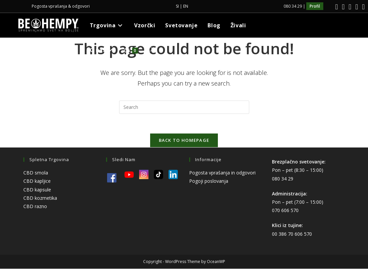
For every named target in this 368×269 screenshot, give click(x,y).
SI (177, 6)
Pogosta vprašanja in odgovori (222, 173)
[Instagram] (343, 7)
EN (185, 6)
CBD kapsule (37, 190)
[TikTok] (362, 7)
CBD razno (35, 207)
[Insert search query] (184, 107)
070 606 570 (285, 211)
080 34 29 (282, 179)
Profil (315, 6)
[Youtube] (356, 7)
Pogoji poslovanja (208, 181)
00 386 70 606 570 (292, 234)
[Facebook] (336, 7)
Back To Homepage (184, 141)
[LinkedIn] (350, 7)
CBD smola (35, 173)
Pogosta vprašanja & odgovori (61, 6)
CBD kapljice (37, 181)
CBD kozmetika (40, 198)
